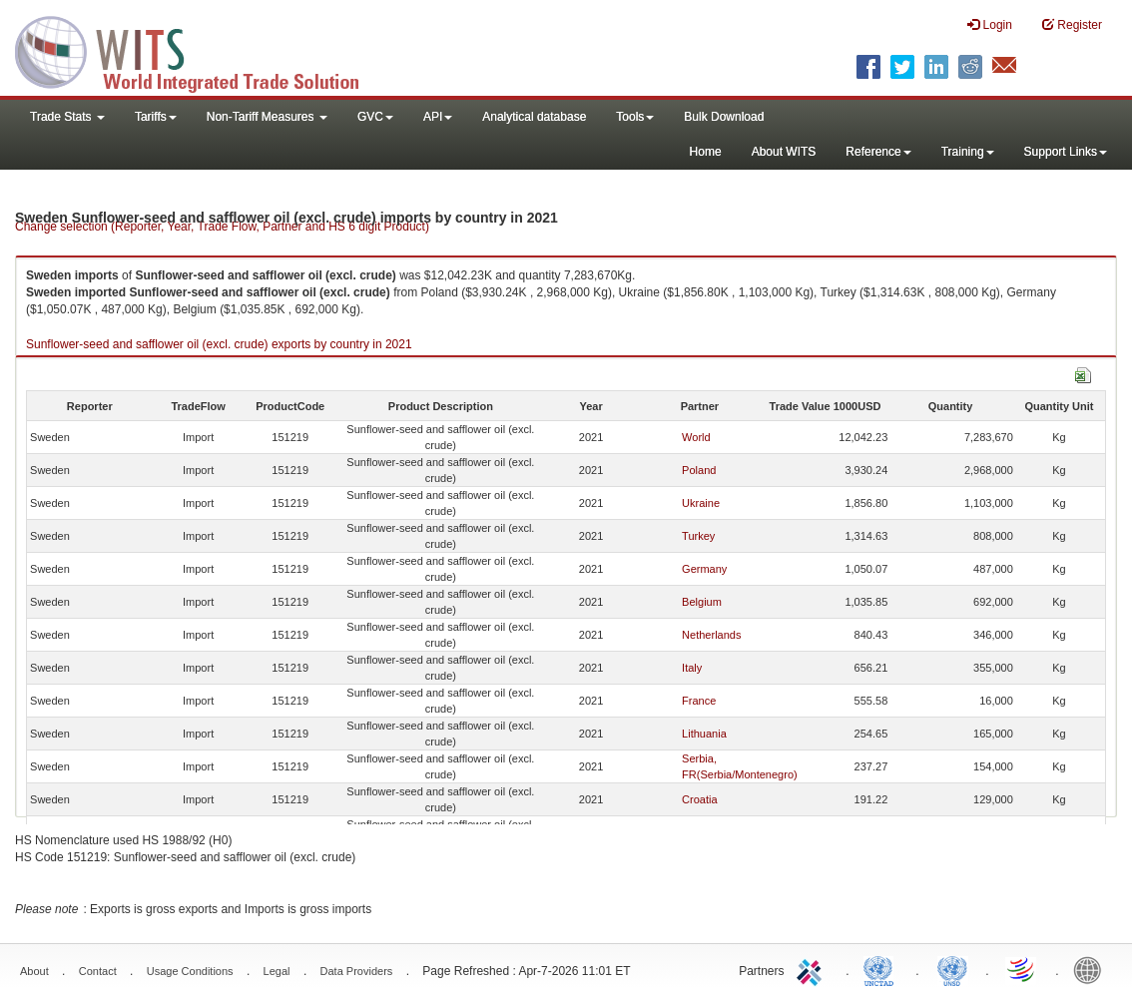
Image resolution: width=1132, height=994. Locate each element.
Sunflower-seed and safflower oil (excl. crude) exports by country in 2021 (219, 344)
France (699, 701)
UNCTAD (882, 969)
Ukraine (701, 503)
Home (706, 152)
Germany (704, 569)
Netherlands (711, 635)
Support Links (1065, 152)
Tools (635, 117)
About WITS (784, 152)
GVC (375, 117)
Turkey (698, 536)
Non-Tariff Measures (267, 117)
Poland (699, 470)
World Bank (1092, 969)
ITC (813, 969)
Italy (692, 668)
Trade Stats (67, 117)
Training (967, 152)
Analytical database (534, 117)
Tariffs (156, 117)
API (437, 117)
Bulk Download (724, 117)
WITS (199, 50)
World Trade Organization (1022, 969)
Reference (878, 152)
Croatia (699, 799)
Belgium (702, 602)
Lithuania (704, 734)
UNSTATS (952, 969)
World (696, 437)
